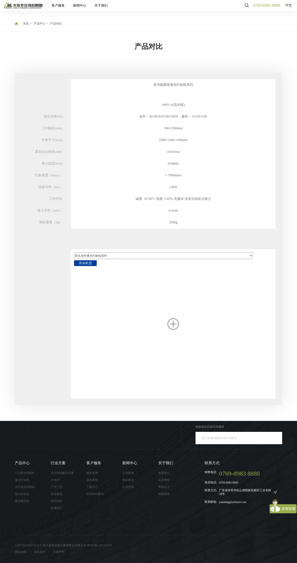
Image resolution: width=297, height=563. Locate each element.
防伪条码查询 (95, 494)
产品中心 (56, 8)
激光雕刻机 (22, 501)
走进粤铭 (164, 480)
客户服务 (99, 8)
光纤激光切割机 (25, 487)
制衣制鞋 (56, 501)
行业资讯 (128, 487)
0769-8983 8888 (263, 8)
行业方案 (77, 8)
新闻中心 (120, 8)
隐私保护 (39, 552)
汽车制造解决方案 (62, 473)
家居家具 (56, 494)
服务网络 (92, 480)
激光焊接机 (22, 494)
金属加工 (56, 508)
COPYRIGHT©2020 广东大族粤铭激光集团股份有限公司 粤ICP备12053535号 (63, 545)
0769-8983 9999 (228, 482)
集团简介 (164, 473)
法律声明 (58, 552)
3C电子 (55, 480)
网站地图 (20, 552)
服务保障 (92, 473)
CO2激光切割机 (25, 473)
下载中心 (92, 487)
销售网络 (164, 494)
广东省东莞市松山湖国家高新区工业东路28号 (245, 492)
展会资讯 (128, 480)
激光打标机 (22, 480)
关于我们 (141, 8)
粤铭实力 (164, 487)
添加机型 (85, 263)
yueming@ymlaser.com (232, 502)
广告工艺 (56, 487)
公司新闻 (128, 473)
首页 (26, 23)
